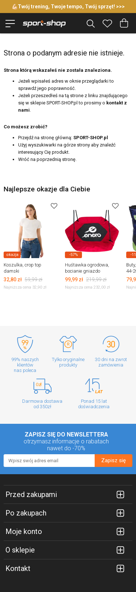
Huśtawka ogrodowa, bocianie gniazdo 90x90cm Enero (87, 271)
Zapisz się (113, 460)
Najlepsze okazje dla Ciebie (47, 189)
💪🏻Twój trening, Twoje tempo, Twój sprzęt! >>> (68, 6)
